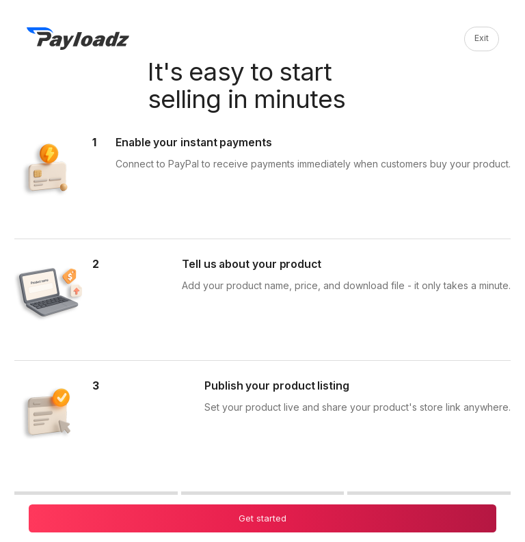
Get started (262, 518)
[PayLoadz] (78, 38)
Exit (481, 38)
